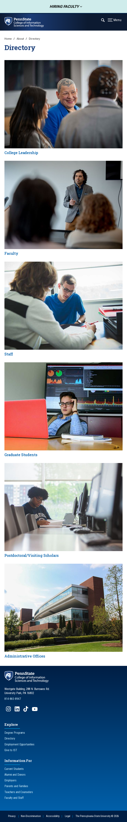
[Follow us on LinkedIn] (17, 710)
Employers (10, 780)
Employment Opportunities (19, 744)
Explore (11, 724)
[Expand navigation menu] (103, 20)
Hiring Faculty (63, 6)
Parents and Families (16, 786)
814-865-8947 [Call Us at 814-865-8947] (12, 699)
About (20, 38)
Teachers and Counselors (18, 792)
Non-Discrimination (31, 816)
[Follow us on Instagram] (9, 710)
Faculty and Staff (14, 798)
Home (8, 38)
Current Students (14, 769)
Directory (34, 38)
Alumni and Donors (15, 774)
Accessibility (52, 816)
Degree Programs (14, 732)
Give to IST (10, 750)
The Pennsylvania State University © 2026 (97, 816)
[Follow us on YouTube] (35, 710)
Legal (67, 816)
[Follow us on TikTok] (26, 710)
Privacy (12, 816)
